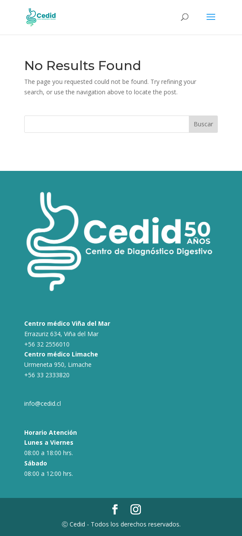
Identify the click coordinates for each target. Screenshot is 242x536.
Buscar (203, 124)
